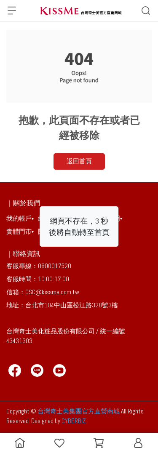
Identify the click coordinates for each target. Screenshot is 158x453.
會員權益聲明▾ (102, 218)
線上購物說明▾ (58, 218)
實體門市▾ (20, 231)
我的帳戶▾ (20, 218)
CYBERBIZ (74, 421)
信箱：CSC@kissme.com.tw (42, 292)
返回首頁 (79, 161)
